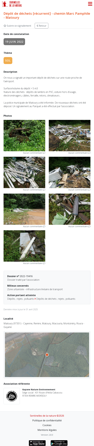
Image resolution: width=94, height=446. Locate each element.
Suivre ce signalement (17, 25)
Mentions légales (47, 430)
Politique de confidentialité (47, 420)
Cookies (47, 425)
